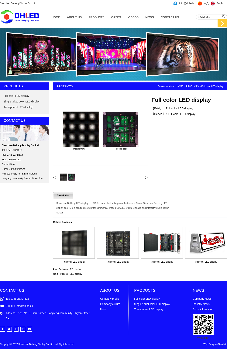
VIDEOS (133, 17)
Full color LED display (16, 95)
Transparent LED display (18, 107)
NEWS (149, 17)
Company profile (109, 298)
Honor (103, 309)
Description (63, 195)
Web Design (209, 344)
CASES (116, 17)
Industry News (201, 304)
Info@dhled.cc (187, 3)
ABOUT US (74, 17)
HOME (56, 17)
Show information (203, 309)
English (220, 3)
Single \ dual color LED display (22, 101)
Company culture (110, 304)
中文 (206, 3)
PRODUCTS (96, 17)
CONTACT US (170, 17)
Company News (202, 298)
